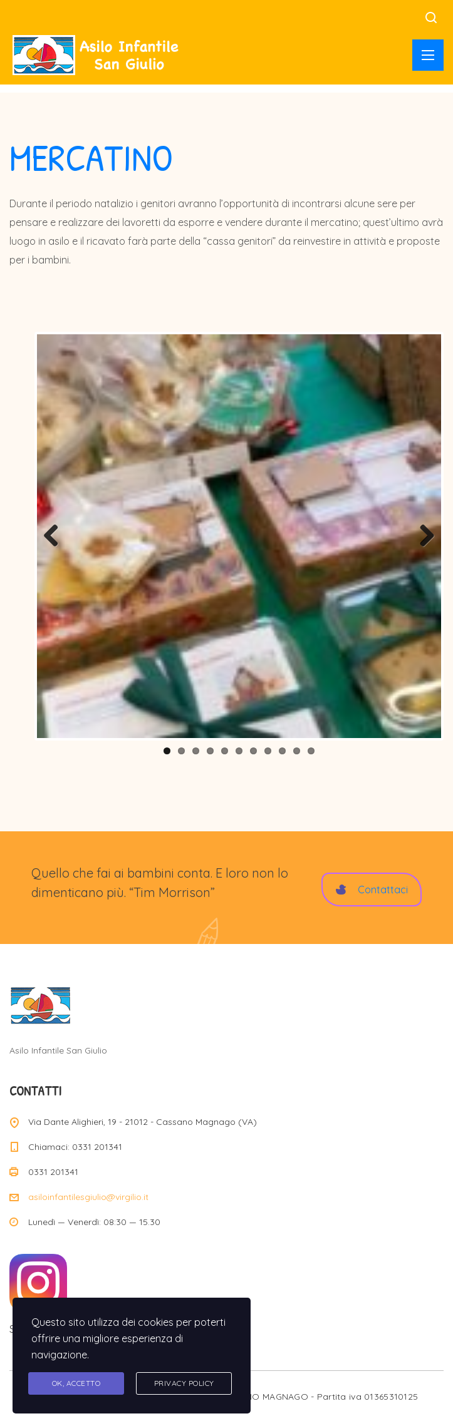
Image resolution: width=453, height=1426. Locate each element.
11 (311, 750)
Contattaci (372, 889)
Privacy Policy (184, 1383)
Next (422, 536)
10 (296, 750)
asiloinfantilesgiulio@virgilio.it (88, 1197)
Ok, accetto (76, 1383)
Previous (55, 536)
